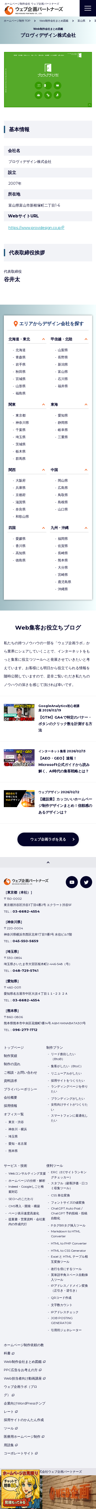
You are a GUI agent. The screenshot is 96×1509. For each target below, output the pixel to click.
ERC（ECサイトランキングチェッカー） (69, 1174)
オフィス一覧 (14, 1114)
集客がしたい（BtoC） (67, 1066)
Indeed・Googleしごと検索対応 (26, 1189)
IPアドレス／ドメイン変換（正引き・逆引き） (69, 1288)
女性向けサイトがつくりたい (69, 1106)
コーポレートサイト (21, 1453)
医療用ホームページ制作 (24, 1436)
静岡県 (63, 423)
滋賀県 (21, 502)
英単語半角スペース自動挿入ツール (69, 1277)
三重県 (63, 437)
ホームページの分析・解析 (26, 1181)
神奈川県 (22, 423)
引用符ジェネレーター (66, 1330)
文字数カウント (61, 1305)
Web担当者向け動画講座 (25, 1378)
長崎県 (63, 553)
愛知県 (63, 415)
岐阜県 (63, 430)
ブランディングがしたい (68, 1098)
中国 (54, 469)
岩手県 (21, 364)
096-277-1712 (25, 1030)
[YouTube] (72, 882)
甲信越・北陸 (61, 339)
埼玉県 (21, 437)
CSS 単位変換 (60, 1195)
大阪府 (21, 480)
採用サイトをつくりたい (68, 1080)
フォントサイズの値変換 (68, 1202)
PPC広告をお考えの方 (23, 1370)
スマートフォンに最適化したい (69, 1118)
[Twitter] (86, 882)
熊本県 (63, 560)
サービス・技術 (15, 1165)
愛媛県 (21, 539)
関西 (12, 469)
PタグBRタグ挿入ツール (68, 1225)
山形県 (21, 386)
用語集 (11, 1445)
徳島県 (21, 560)
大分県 (63, 567)
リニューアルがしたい (66, 1073)
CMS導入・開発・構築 (24, 1206)
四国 (12, 527)
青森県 (21, 357)
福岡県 (63, 539)
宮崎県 (63, 575)
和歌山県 (22, 516)
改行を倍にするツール (66, 1269)
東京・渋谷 (16, 1122)
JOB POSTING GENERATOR (62, 1320)
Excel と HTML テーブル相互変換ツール (69, 1259)
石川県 (63, 379)
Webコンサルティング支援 (27, 1173)
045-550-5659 (25, 941)
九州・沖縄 (60, 527)
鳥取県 (63, 495)
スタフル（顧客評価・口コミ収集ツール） (69, 1185)
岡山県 (63, 480)
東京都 (21, 415)
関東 (12, 404)
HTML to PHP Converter (69, 1243)
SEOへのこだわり (21, 1199)
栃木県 (21, 451)
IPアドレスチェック (65, 1312)
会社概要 (10, 1097)
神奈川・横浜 (17, 1129)
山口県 (63, 509)
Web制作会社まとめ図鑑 (25, 1362)
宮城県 (21, 379)
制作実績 (10, 1056)
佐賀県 (63, 546)
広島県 (63, 488)
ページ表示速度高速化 (23, 1213)
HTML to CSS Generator (68, 1250)
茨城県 (21, 444)
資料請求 (10, 1081)
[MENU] (88, 8)
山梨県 (63, 350)
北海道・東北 (19, 339)
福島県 (21, 393)
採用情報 (10, 1106)
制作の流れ (12, 1064)
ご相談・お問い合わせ (20, 1072)
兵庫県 (21, 488)
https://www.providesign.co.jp (34, 227)
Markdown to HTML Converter (65, 1233)
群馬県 (21, 459)
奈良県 (21, 509)
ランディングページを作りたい (69, 1088)
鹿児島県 (64, 582)
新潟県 (63, 364)
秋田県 (21, 372)
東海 (54, 404)
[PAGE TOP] (48, 862)
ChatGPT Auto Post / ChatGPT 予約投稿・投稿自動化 (69, 1213)
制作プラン (54, 1047)
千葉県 (21, 430)
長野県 (63, 357)
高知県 (21, 553)
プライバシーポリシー (20, 1089)
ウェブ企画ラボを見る (48, 839)
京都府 (21, 495)
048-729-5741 (25, 970)
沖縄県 (63, 589)
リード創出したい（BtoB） (63, 1056)
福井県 (63, 386)
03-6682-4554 (26, 911)
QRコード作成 (61, 1298)
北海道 (21, 350)
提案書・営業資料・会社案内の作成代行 (26, 1221)
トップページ (14, 1047)
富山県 (63, 372)
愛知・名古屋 (17, 1143)
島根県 (63, 502)
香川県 (21, 546)
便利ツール (54, 1165)
